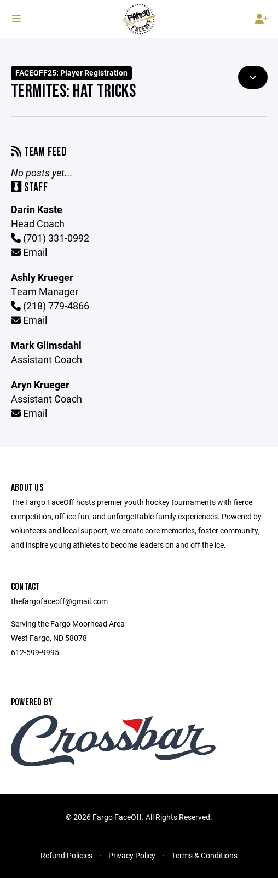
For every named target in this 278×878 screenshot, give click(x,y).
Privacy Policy (131, 855)
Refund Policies (66, 855)
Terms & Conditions (204, 855)
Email (29, 252)
